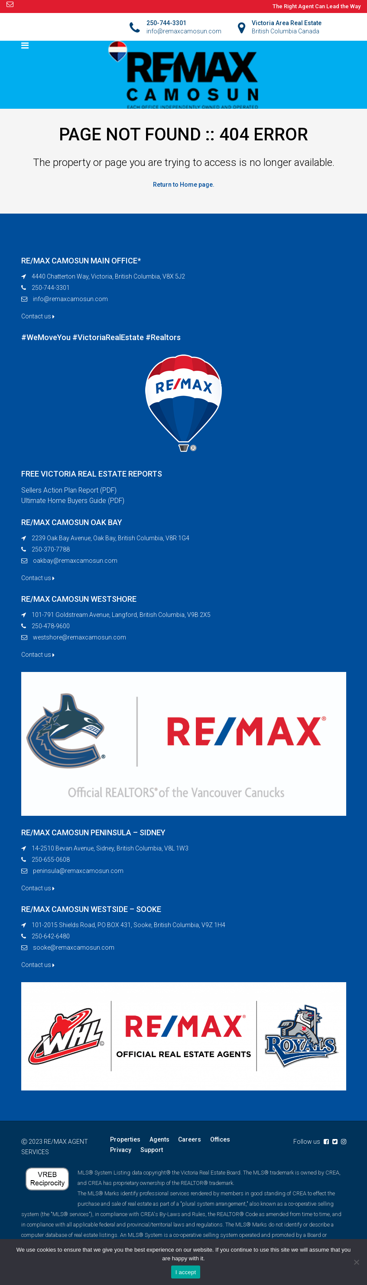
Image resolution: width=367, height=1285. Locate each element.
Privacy (120, 1150)
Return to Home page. (183, 184)
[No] (356, 1262)
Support (151, 1150)
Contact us (38, 316)
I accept (185, 1272)
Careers (189, 1139)
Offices (219, 1139)
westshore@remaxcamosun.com (79, 637)
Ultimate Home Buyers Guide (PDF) (74, 500)
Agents (159, 1139)
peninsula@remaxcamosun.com (78, 871)
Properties (125, 1139)
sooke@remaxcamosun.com (73, 947)
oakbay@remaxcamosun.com (75, 561)
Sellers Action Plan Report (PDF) (70, 490)
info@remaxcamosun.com (70, 298)
